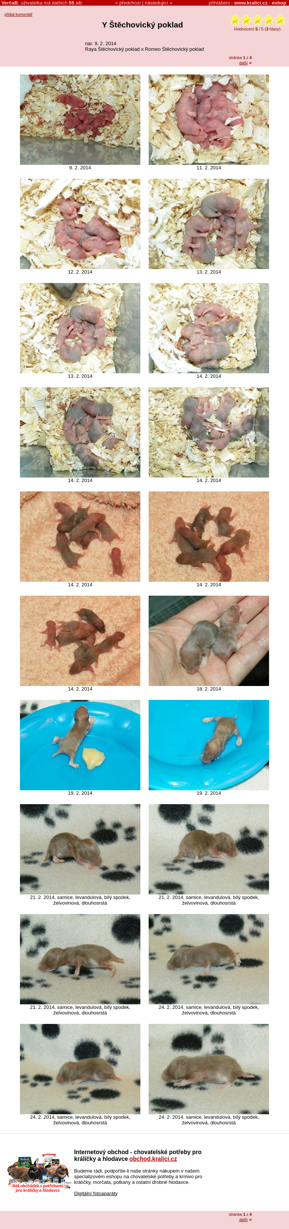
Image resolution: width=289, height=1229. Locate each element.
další (243, 63)
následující (156, 3)
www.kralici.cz (251, 3)
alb (75, 3)
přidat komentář (18, 14)
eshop (279, 3)
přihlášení (219, 3)
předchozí (130, 3)
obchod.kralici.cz (153, 1159)
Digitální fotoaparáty (96, 1193)
